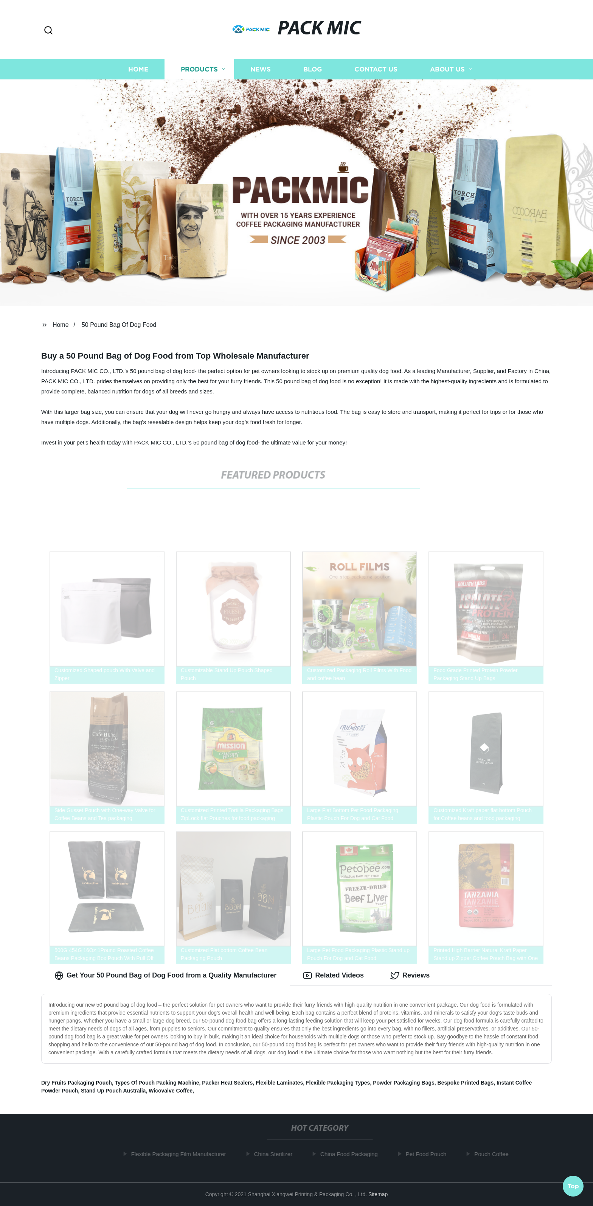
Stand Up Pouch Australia (113, 1091)
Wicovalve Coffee (170, 1091)
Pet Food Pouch (429, 1154)
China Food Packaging (352, 1154)
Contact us (375, 69)
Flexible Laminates (279, 1083)
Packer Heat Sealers (227, 1083)
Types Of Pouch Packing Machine (157, 1083)
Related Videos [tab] (333, 975)
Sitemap (378, 1194)
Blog (312, 69)
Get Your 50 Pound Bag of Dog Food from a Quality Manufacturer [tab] (165, 975)
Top (573, 1185)
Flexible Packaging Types (338, 1083)
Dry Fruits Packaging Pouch (76, 1083)
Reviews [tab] (410, 975)
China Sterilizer (276, 1154)
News (260, 69)
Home (138, 69)
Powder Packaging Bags (404, 1083)
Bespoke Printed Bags (466, 1083)
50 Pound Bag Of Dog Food (119, 325)
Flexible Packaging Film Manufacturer (181, 1154)
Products (199, 69)
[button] (48, 31)
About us (447, 69)
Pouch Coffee (494, 1154)
